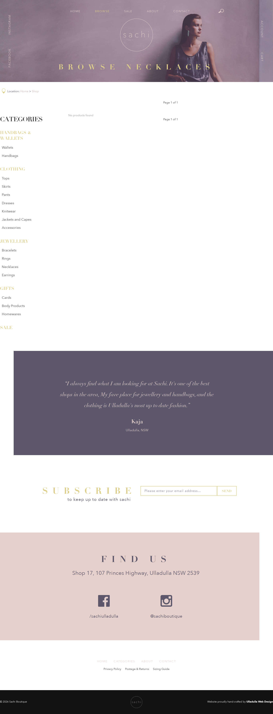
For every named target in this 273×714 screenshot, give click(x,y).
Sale (128, 11)
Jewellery (14, 241)
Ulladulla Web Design (259, 701)
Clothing (12, 169)
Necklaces (10, 267)
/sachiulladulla (104, 616)
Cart (262, 57)
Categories (124, 661)
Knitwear (9, 211)
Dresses (8, 203)
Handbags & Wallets (15, 135)
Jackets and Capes (16, 219)
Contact (181, 11)
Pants (6, 194)
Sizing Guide (161, 669)
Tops (5, 178)
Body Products (13, 306)
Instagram (10, 25)
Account (262, 29)
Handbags (10, 155)
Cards (6, 297)
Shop (35, 91)
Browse (102, 11)
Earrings (8, 275)
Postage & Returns (137, 669)
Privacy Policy (112, 669)
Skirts (6, 186)
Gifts (7, 288)
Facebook (10, 57)
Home (75, 11)
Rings (6, 258)
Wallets (7, 147)
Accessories (11, 227)
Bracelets (9, 250)
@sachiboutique (166, 616)
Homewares (11, 314)
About (153, 11)
